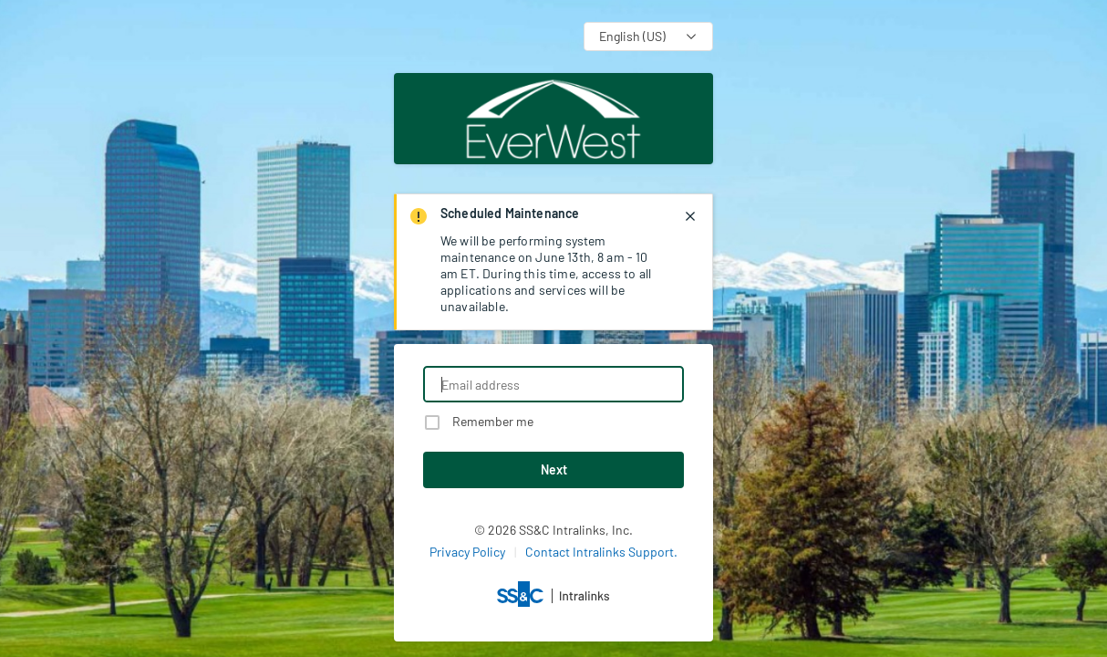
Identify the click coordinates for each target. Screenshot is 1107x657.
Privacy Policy (467, 551)
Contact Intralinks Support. (601, 551)
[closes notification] (690, 216)
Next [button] (554, 469)
